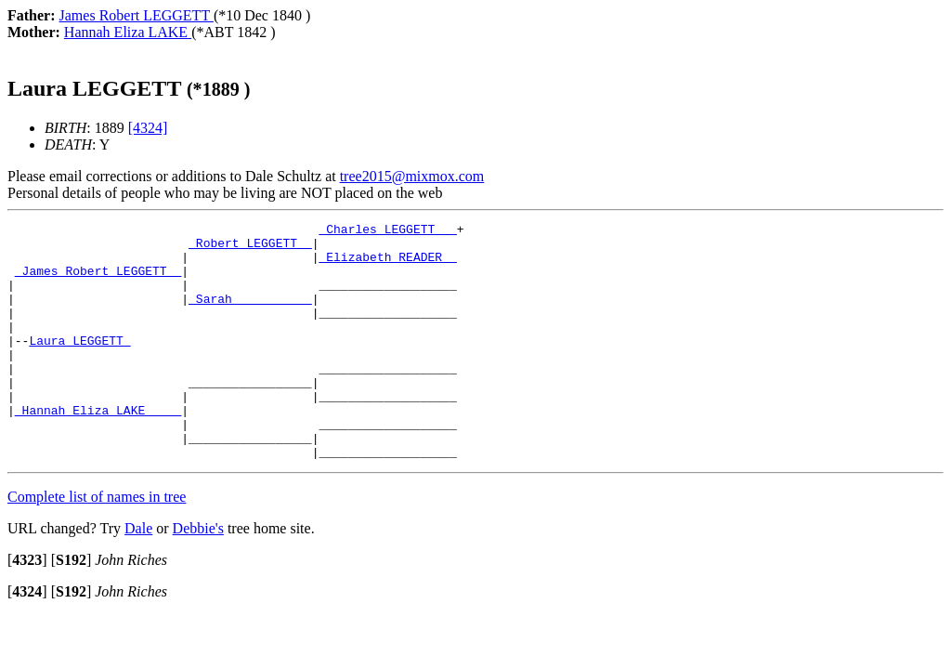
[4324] (148, 128)
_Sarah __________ (250, 315)
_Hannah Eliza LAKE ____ (98, 448)
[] (27, 607)
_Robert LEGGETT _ (250, 248)
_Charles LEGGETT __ (387, 231)
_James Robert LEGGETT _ (98, 281)
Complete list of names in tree (96, 544)
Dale (138, 576)
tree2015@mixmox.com (412, 176)
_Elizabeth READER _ (387, 264)
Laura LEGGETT (79, 365)
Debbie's (198, 576)
